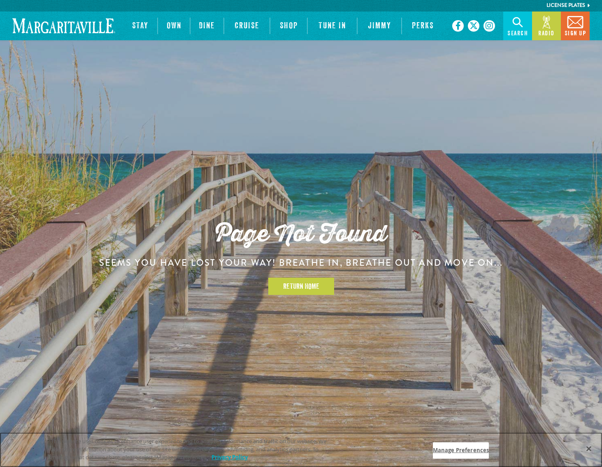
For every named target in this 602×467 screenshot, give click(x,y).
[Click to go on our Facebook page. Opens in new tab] (458, 26)
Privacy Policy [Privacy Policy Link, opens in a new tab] (230, 457)
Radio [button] (546, 25)
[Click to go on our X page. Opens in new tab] (473, 26)
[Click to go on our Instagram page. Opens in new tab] (489, 26)
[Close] (589, 449)
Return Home (301, 286)
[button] (140, 26)
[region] (301, 449)
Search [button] (517, 25)
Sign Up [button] (575, 25)
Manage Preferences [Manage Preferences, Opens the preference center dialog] (461, 450)
